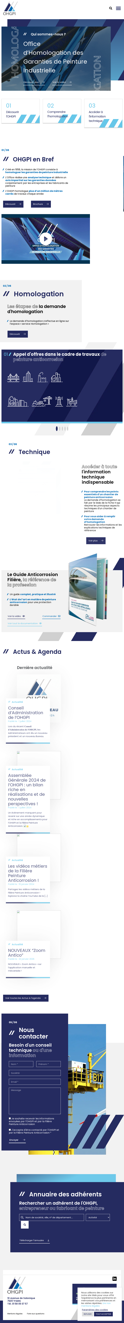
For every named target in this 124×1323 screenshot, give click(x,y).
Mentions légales (15, 1313)
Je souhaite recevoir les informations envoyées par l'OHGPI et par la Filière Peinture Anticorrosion (31, 1121)
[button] (118, 8)
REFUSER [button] (88, 1314)
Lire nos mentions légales (96, 1304)
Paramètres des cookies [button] (95, 1309)
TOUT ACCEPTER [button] (103, 1314)
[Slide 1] (57, 428)
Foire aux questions (35, 1313)
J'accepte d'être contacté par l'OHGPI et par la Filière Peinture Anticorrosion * (34, 1131)
